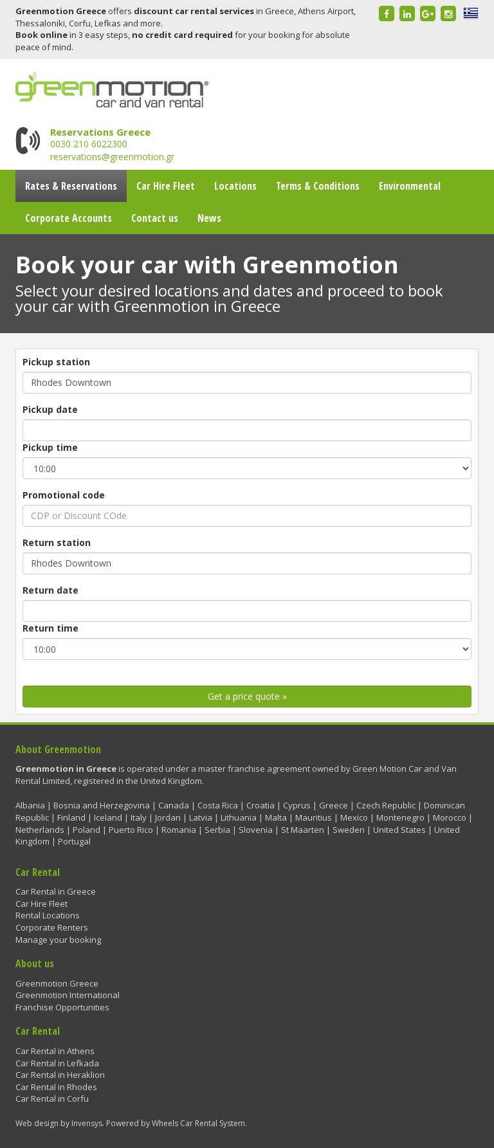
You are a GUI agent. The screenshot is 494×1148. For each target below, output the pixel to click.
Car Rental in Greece (55, 891)
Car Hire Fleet (165, 186)
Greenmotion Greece (56, 983)
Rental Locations (47, 915)
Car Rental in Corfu (52, 1098)
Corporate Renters (51, 927)
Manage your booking (58, 939)
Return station (57, 542)
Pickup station (56, 362)
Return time (50, 628)
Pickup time (50, 447)
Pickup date (50, 409)
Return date (50, 590)
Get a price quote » (247, 696)
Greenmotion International (67, 995)
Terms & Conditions (318, 186)
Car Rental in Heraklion (60, 1074)
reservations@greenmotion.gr (112, 156)
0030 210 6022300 (88, 144)
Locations (235, 186)
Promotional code (64, 495)
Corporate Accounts (68, 218)
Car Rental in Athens (55, 1051)
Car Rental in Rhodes (56, 1087)
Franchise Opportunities (62, 1007)
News (209, 218)
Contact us (154, 218)
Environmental (410, 186)
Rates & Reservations (71, 186)
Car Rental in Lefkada (57, 1063)
